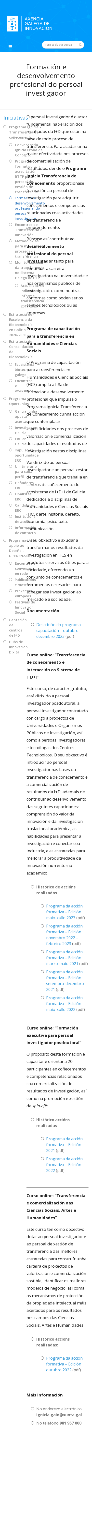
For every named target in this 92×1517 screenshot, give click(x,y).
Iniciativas (15, 117)
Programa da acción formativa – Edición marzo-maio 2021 (64, 957)
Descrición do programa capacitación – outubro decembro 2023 (58, 630)
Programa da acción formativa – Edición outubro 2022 (64, 1364)
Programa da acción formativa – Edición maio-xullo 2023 (64, 911)
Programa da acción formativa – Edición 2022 (64, 1164)
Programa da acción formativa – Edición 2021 (64, 1144)
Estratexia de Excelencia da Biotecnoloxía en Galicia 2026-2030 (21, 324)
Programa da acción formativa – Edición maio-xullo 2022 (64, 1003)
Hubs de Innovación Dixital (18, 647)
